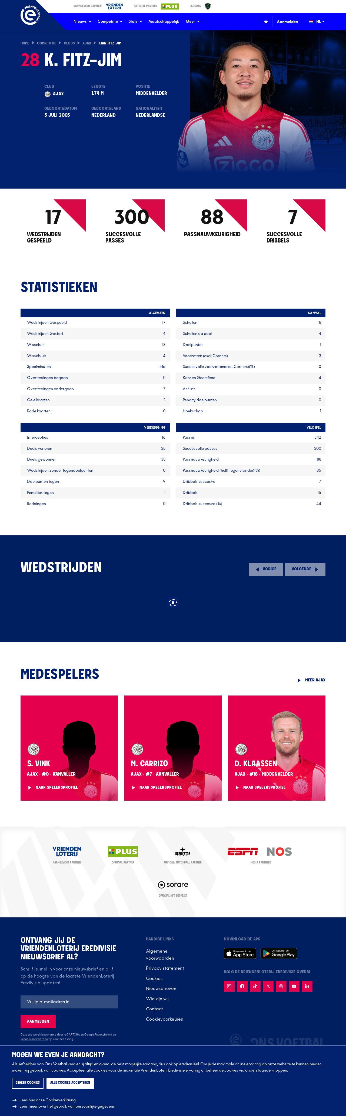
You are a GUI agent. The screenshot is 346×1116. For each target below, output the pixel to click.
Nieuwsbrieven (161, 989)
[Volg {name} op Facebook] (242, 986)
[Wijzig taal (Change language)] (320, 22)
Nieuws (82, 21)
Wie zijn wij (157, 999)
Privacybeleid (103, 1035)
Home (25, 43)
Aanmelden (38, 1022)
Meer (192, 21)
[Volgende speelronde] (305, 569)
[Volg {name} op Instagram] (229, 986)
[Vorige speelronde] (266, 569)
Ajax (86, 43)
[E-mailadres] (69, 1001)
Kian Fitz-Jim (110, 43)
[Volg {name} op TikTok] (255, 986)
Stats (135, 21)
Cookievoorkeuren (164, 1019)
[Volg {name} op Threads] (281, 986)
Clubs (69, 43)
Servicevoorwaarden (34, 1039)
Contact (154, 1009)
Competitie (110, 21)
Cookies (154, 979)
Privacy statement (165, 968)
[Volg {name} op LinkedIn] (307, 986)
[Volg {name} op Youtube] (294, 986)
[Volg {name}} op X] (268, 986)
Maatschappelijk (163, 21)
